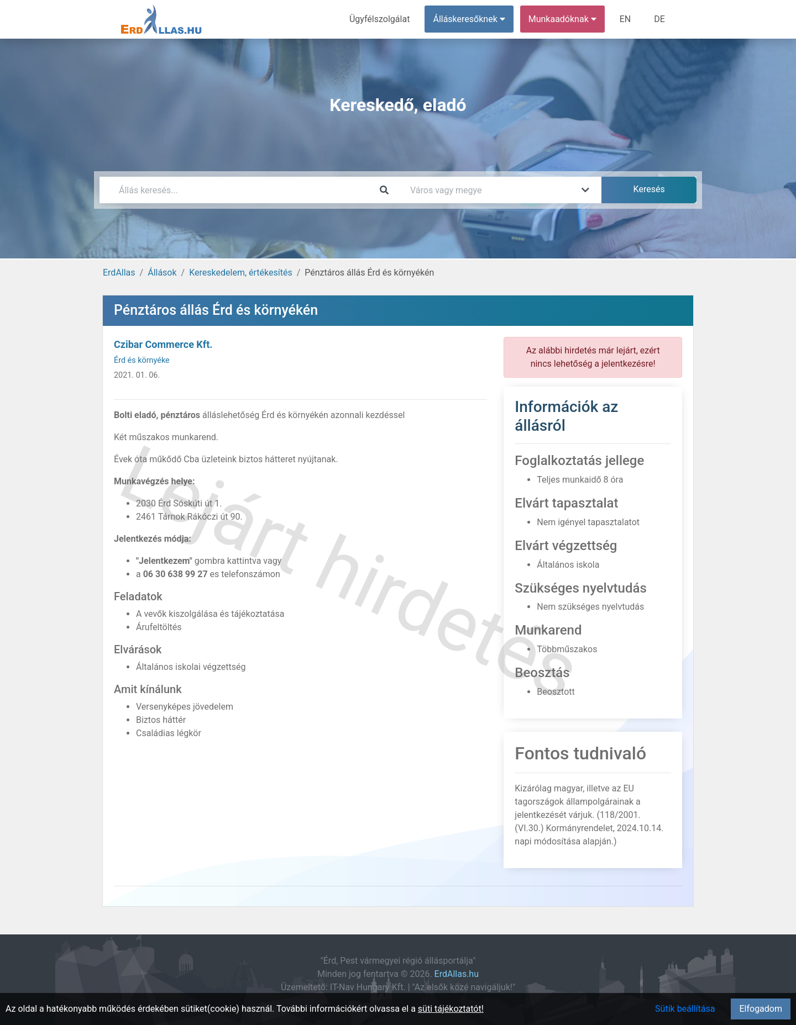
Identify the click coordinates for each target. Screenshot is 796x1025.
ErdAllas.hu (456, 974)
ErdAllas (119, 272)
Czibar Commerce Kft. (163, 344)
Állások (162, 272)
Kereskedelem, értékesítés (240, 272)
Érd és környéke (142, 360)
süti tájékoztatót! (451, 1008)
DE (659, 19)
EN (625, 19)
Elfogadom (760, 1008)
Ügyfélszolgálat (379, 19)
